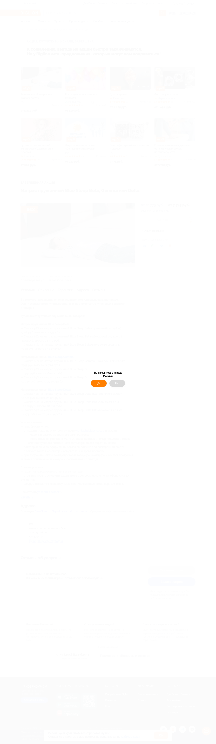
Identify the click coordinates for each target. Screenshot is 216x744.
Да (98, 383)
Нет (117, 383)
